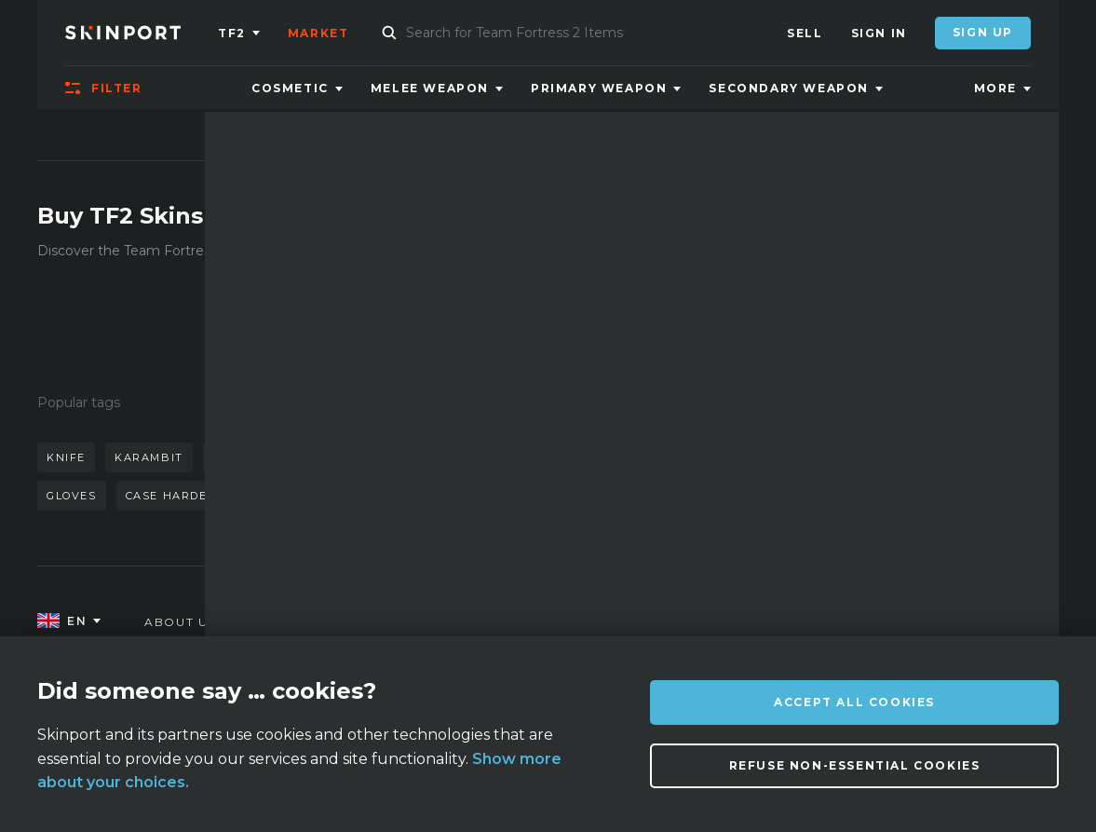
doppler (242, 457)
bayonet (293, 495)
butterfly (397, 457)
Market (318, 33)
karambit (149, 457)
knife (66, 457)
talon (375, 495)
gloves (72, 495)
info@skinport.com (956, 617)
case (442, 495)
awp (316, 457)
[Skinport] (141, 32)
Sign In (879, 33)
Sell (804, 33)
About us (180, 622)
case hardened (180, 495)
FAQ (315, 622)
